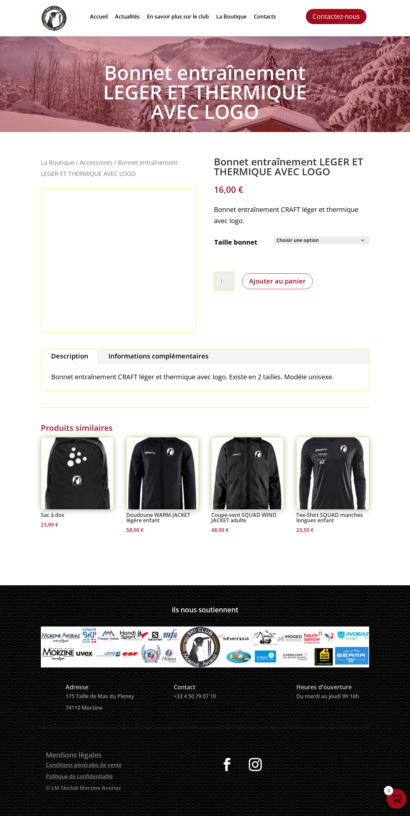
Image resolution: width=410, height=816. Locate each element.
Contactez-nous (336, 16)
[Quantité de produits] (224, 281)
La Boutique (231, 17)
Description (69, 356)
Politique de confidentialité (79, 776)
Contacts (265, 17)
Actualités (127, 17)
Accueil (99, 17)
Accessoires (96, 162)
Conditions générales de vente (84, 764)
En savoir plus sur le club (178, 17)
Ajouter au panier (277, 281)
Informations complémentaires (158, 356)
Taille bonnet (235, 242)
